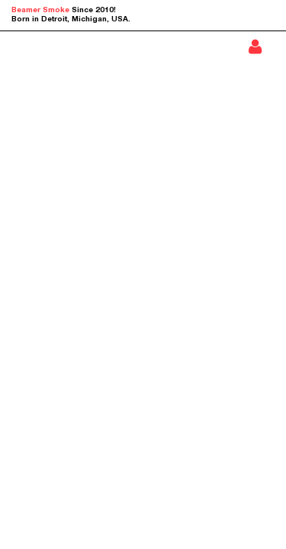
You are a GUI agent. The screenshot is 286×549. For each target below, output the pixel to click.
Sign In (255, 46)
